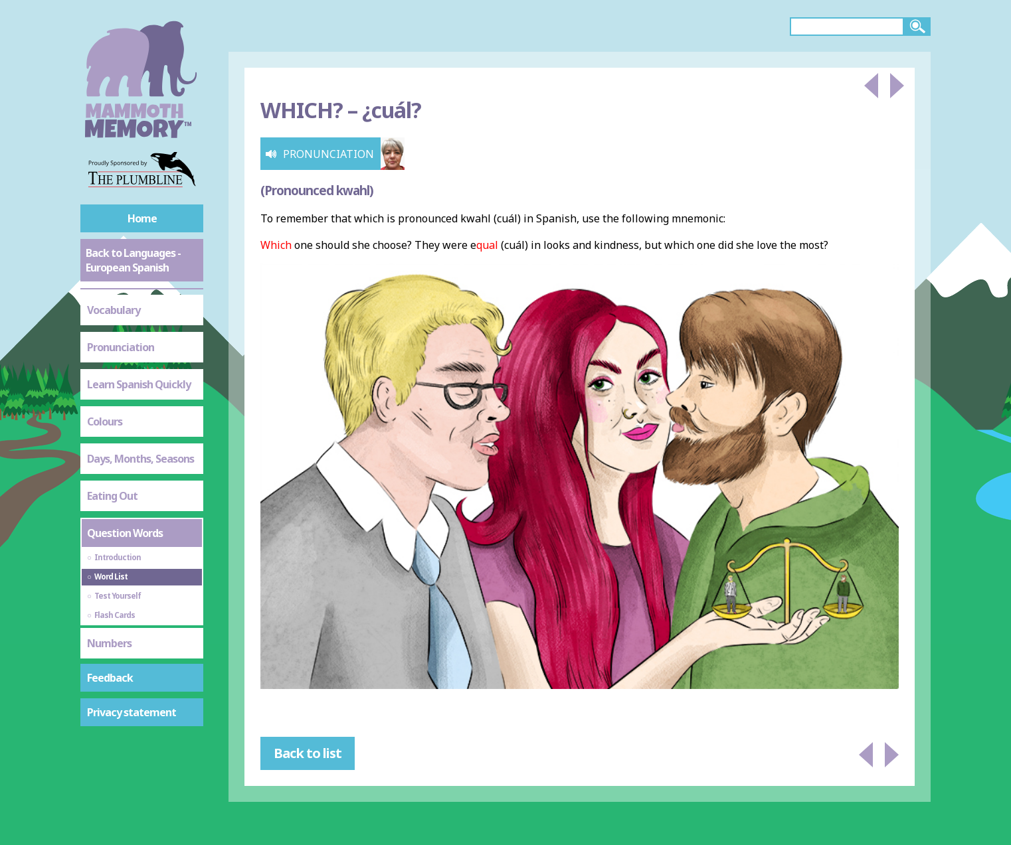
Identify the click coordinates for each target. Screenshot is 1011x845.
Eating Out (112, 496)
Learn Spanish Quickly (139, 384)
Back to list (307, 753)
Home (142, 218)
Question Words (125, 533)
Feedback (110, 677)
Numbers (109, 643)
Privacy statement (131, 712)
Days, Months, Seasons (140, 458)
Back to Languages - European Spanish (133, 260)
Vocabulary (113, 310)
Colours (104, 421)
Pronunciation (120, 347)
